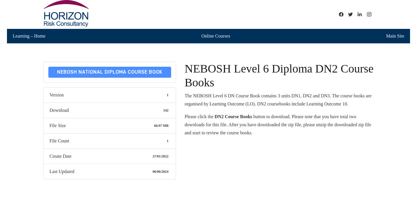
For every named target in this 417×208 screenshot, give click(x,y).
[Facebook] (341, 14)
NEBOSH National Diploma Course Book (109, 72)
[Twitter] (350, 14)
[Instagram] (369, 14)
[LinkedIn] (359, 14)
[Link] (66, 14)
